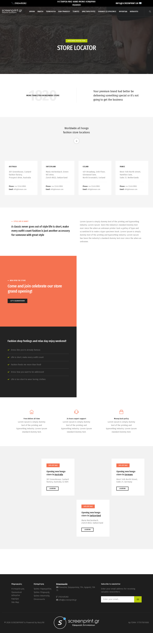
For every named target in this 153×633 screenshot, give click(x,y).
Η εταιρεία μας (17, 589)
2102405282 (63, 597)
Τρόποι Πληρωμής (42, 592)
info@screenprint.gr (68, 600)
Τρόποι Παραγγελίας (42, 589)
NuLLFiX (40, 622)
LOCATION (52, 488)
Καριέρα (15, 599)
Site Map (15, 602)
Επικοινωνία (39, 599)
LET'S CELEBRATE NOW (17, 301)
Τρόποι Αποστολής (42, 596)
